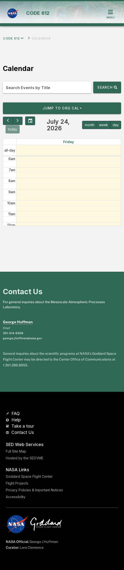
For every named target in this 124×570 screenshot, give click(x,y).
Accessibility (15, 497)
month (89, 125)
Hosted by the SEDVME (24, 458)
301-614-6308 (13, 333)
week (103, 125)
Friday (68, 142)
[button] (62, 108)
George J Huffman (44, 542)
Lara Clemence (32, 547)
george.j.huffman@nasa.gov (22, 338)
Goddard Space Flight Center (29, 476)
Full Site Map (16, 451)
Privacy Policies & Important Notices (34, 490)
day (116, 125)
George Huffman (18, 322)
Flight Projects (17, 483)
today (12, 129)
